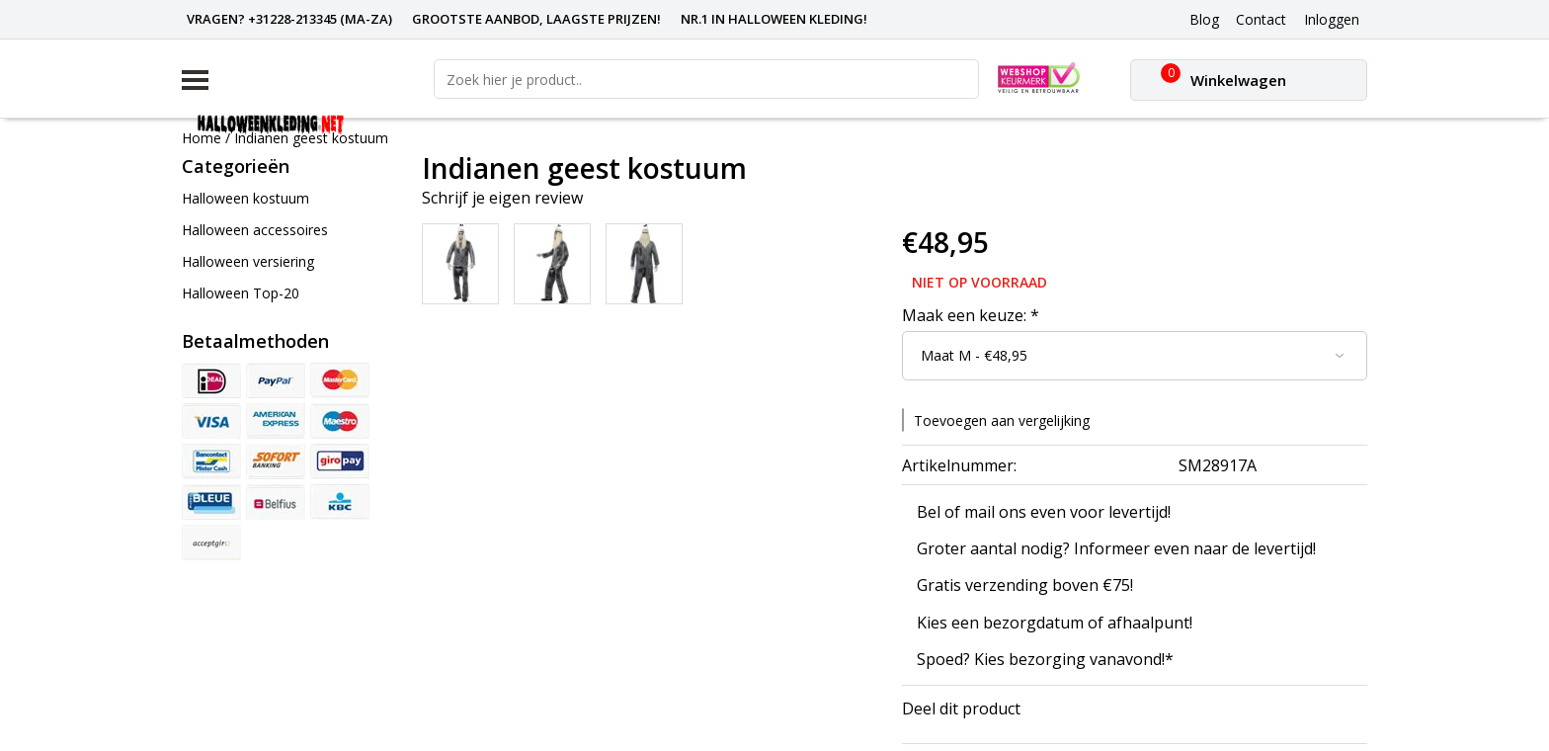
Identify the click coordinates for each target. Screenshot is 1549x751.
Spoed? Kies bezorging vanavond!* (1045, 659)
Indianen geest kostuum (311, 137)
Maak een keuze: (970, 315)
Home (201, 137)
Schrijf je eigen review (502, 198)
